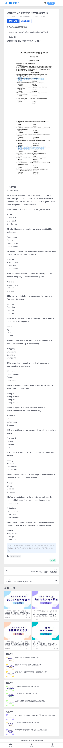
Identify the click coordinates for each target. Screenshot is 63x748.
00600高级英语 (25, 16)
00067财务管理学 (11, 611)
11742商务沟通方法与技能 (41, 612)
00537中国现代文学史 (13, 642)
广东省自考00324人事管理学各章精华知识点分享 (31, 672)
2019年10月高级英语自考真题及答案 (27, 686)
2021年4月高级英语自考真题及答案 (27, 694)
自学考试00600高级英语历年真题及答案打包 (30, 701)
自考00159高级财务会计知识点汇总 (27, 657)
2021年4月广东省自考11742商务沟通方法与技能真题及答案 (44, 616)
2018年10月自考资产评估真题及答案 (27, 722)
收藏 (52, 560)
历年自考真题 (34, 16)
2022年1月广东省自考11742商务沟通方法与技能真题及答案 (35, 715)
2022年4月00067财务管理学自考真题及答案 (17, 614)
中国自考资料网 (38, 740)
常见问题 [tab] (25, 21)
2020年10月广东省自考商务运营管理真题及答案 (31, 730)
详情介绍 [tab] (13, 21)
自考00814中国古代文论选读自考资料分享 (29, 665)
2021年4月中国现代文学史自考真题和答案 (17, 645)
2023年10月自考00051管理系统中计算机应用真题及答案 (45, 645)
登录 (51, 3)
